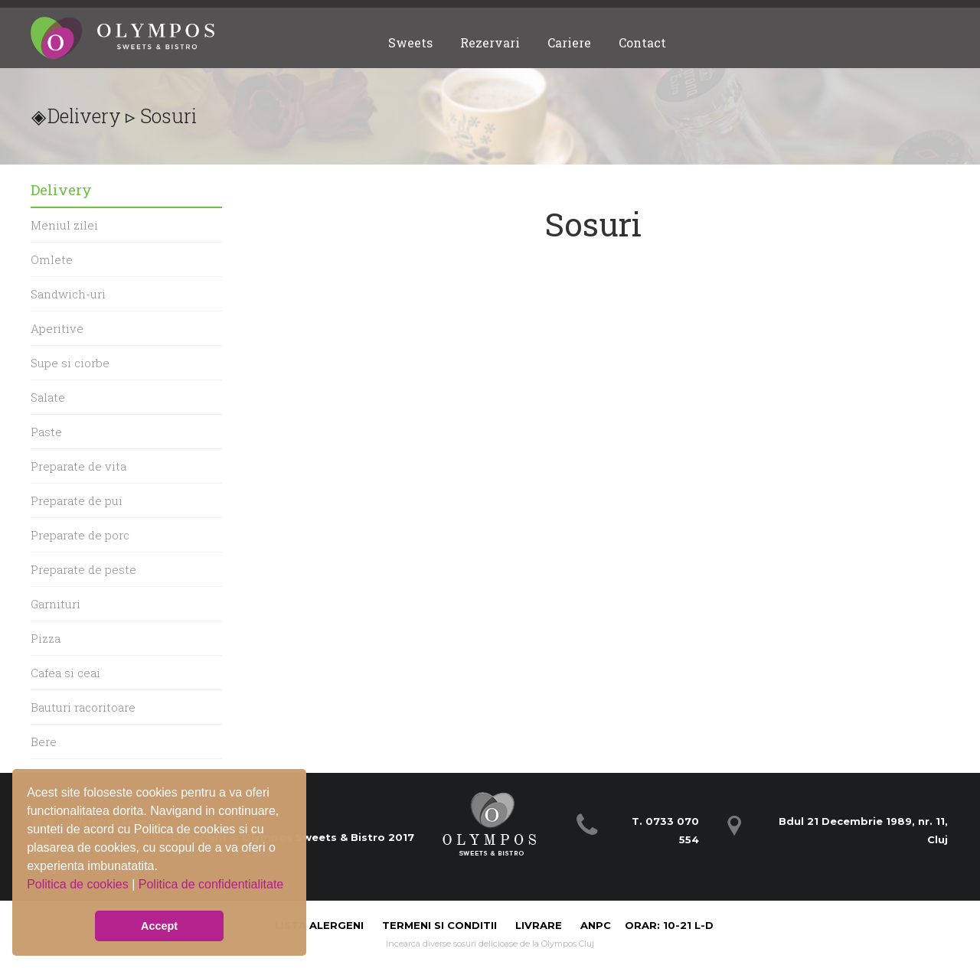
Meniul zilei (64, 225)
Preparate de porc (80, 535)
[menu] (126, 500)
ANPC (595, 925)
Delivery (84, 116)
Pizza (45, 638)
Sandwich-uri (68, 293)
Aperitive (57, 328)
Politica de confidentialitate (211, 884)
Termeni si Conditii (439, 925)
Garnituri (55, 603)
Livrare (540, 925)
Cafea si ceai (65, 672)
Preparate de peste (83, 569)
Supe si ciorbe (70, 362)
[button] (29, 896)
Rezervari (490, 42)
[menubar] (527, 42)
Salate (48, 397)
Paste (46, 431)
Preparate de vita (78, 466)
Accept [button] (159, 926)
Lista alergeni (321, 925)
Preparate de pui (76, 500)
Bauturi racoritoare (83, 707)
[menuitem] (410, 42)
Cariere (569, 42)
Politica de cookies (79, 884)
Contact (642, 42)
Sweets (410, 42)
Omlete (52, 259)
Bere (44, 741)
